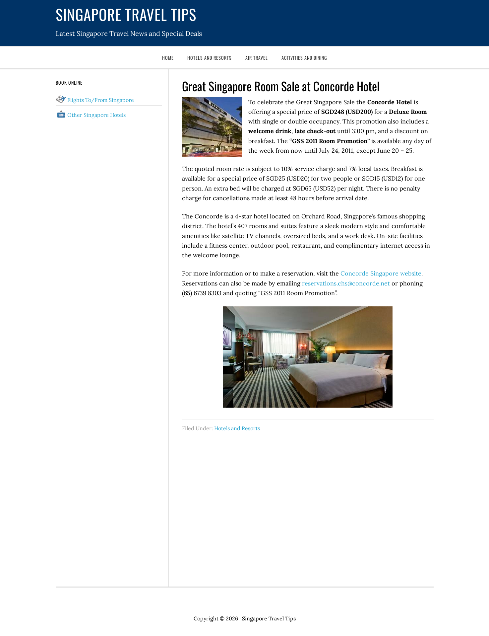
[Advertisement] (307, 505)
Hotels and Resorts (237, 428)
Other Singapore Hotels (96, 115)
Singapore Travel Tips (126, 14)
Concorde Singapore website (380, 273)
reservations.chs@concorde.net (346, 283)
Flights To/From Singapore (100, 100)
